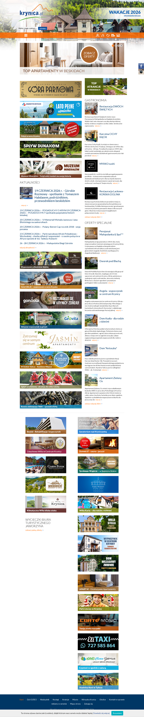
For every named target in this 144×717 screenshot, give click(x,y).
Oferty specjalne (98, 222)
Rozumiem (117, 713)
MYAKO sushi (107, 163)
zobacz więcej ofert (93, 217)
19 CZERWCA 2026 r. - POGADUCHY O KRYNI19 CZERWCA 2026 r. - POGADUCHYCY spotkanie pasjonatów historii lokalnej (50, 212)
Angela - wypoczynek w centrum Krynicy (111, 292)
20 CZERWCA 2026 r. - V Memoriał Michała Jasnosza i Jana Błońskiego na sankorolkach (48, 220)
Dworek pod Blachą (110, 261)
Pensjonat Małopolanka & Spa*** (111, 233)
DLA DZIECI (32, 699)
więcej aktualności (27, 247)
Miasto (75, 699)
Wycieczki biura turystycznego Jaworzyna (38, 523)
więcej (23, 205)
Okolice (102, 699)
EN (122, 2)
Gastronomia (96, 100)
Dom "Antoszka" (108, 348)
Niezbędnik (45, 699)
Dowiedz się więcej (101, 713)
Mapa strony (75, 704)
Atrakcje (65, 699)
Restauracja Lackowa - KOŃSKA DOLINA (111, 193)
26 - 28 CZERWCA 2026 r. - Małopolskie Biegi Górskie (46, 243)
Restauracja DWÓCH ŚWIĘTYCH (111, 108)
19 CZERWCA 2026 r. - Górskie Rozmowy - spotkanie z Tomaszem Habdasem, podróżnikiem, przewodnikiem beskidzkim (56, 195)
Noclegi (56, 699)
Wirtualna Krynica (89, 699)
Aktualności (30, 182)
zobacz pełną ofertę (33, 530)
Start (22, 699)
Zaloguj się (88, 704)
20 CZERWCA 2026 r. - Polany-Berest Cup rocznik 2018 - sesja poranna (50, 227)
